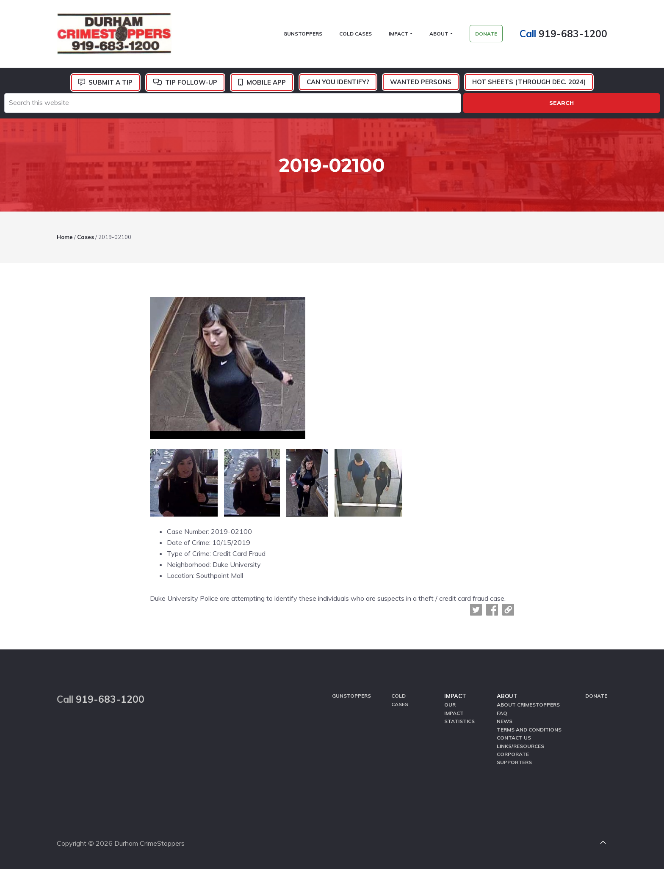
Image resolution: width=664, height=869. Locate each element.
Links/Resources (520, 746)
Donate (596, 696)
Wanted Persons (420, 82)
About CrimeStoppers (528, 704)
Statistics (459, 721)
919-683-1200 (573, 34)
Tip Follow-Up (191, 82)
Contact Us (514, 737)
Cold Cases (399, 700)
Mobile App (266, 82)
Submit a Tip (111, 82)
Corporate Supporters (514, 758)
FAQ (502, 713)
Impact (455, 696)
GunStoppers (351, 696)
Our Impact (454, 708)
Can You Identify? (338, 82)
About (507, 696)
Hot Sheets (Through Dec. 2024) (529, 82)
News (504, 721)
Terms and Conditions (529, 729)
